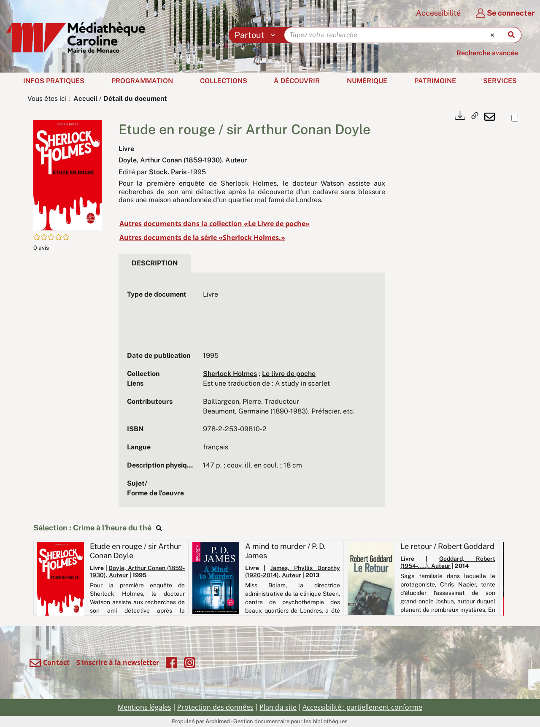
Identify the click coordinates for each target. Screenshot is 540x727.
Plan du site (278, 707)
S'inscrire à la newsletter (117, 662)
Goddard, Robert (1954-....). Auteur (447, 562)
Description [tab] (155, 263)
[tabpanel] (252, 394)
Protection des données (215, 707)
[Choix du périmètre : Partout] (257, 35)
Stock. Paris (167, 172)
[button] (67, 174)
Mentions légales (144, 707)
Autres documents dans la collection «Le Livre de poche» (214, 223)
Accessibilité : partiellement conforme (362, 707)
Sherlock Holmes (230, 374)
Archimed (217, 721)
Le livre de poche (289, 374)
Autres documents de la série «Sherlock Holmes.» (202, 237)
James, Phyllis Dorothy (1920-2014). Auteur (292, 571)
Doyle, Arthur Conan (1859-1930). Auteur (183, 160)
